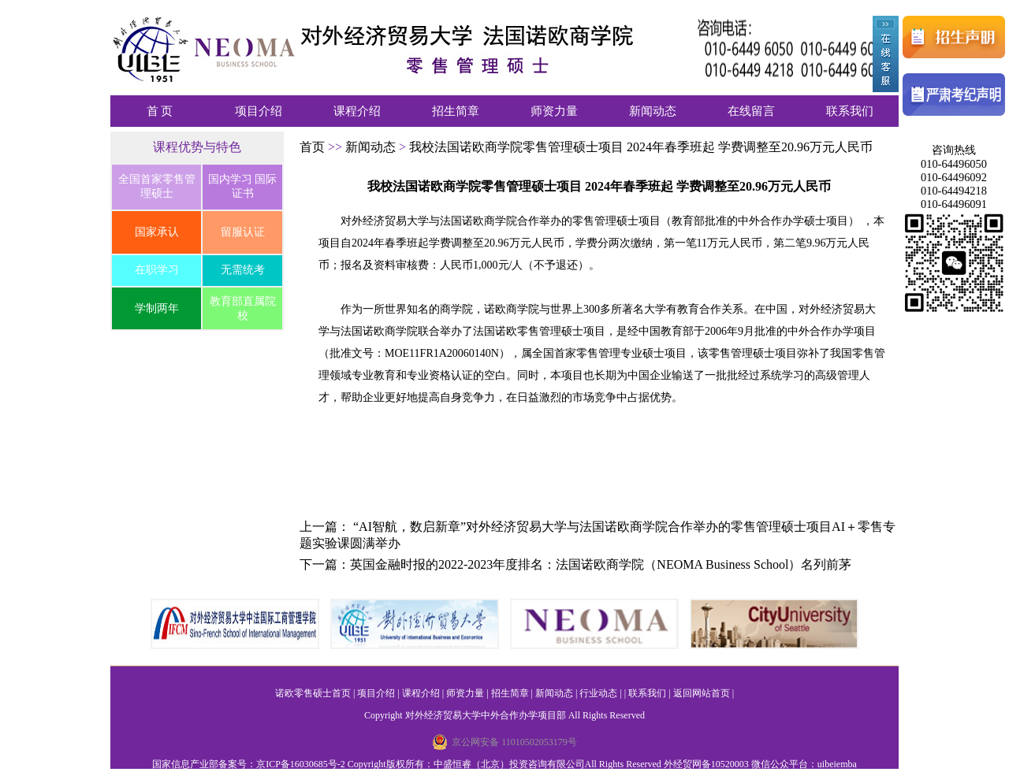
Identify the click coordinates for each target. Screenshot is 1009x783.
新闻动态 (652, 111)
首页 (314, 147)
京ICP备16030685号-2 (300, 764)
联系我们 (849, 111)
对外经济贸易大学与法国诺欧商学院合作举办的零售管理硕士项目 (501, 221)
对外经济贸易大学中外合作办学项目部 (485, 715)
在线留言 (751, 111)
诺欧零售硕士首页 (313, 693)
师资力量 (554, 111)
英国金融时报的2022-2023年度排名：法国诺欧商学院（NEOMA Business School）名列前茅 (600, 564)
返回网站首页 (701, 693)
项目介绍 (258, 111)
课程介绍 (357, 111)
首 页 (160, 111)
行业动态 (598, 693)
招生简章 (455, 111)
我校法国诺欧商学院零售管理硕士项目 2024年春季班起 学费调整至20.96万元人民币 (641, 147)
